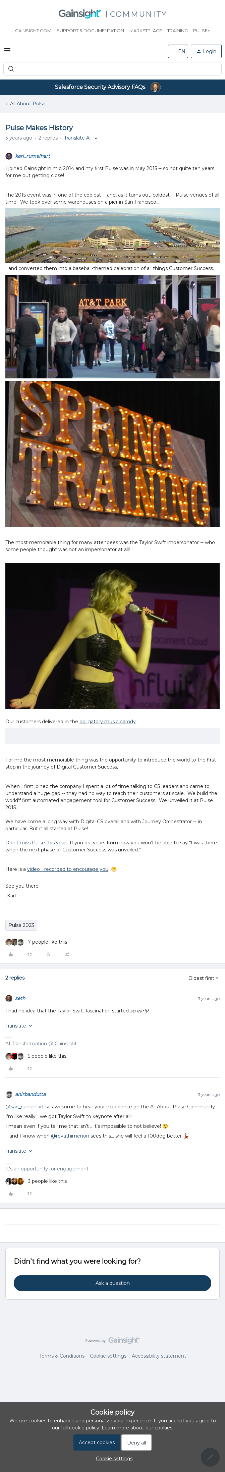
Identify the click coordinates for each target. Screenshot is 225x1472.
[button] (7, 53)
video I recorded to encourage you (67, 869)
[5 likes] (35, 1056)
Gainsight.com (33, 30)
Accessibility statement (159, 1356)
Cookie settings (108, 1356)
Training (177, 30)
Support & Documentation (90, 30)
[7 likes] (36, 942)
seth (20, 998)
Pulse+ (201, 30)
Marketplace (145, 30)
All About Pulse (28, 104)
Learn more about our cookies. (137, 1428)
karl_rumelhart (32, 156)
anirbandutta (30, 1094)
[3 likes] (36, 1181)
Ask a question (113, 1283)
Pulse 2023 (21, 925)
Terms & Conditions (62, 1356)
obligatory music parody (107, 722)
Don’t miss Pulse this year (35, 843)
